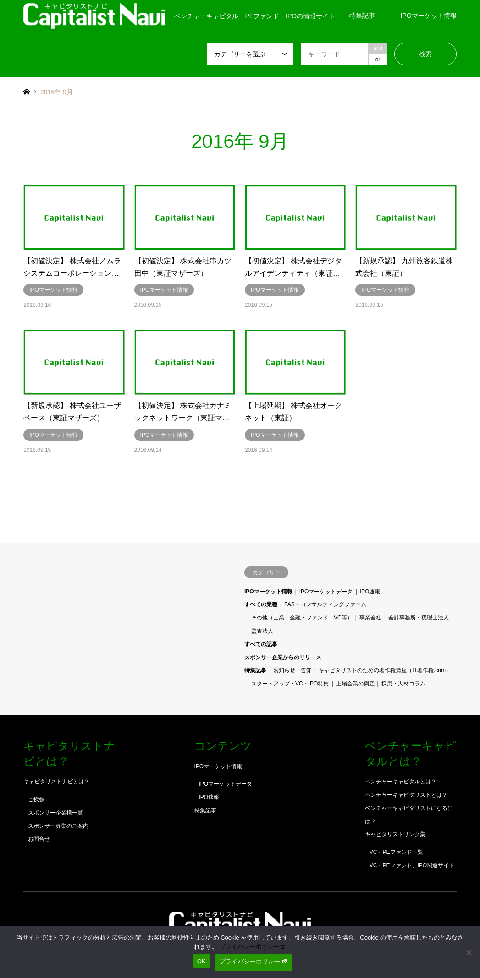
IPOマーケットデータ (326, 591)
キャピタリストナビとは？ (56, 781)
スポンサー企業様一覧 (55, 813)
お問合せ (39, 839)
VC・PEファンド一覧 (396, 852)
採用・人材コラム (403, 683)
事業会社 (370, 617)
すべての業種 (260, 604)
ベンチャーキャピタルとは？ (400, 781)
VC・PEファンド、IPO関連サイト (412, 865)
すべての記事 (260, 644)
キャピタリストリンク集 (395, 834)
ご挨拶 (36, 799)
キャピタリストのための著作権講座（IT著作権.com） (385, 670)
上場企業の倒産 (355, 683)
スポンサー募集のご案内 (58, 826)
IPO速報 (370, 591)
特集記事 (362, 15)
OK (201, 961)
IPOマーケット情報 (429, 15)
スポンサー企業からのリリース (282, 657)
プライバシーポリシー (253, 946)
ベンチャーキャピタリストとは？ (406, 795)
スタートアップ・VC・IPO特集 (290, 683)
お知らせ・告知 (292, 670)
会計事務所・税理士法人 (418, 617)
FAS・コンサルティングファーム (325, 604)
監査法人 (262, 631)
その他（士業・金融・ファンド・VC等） (302, 617)
